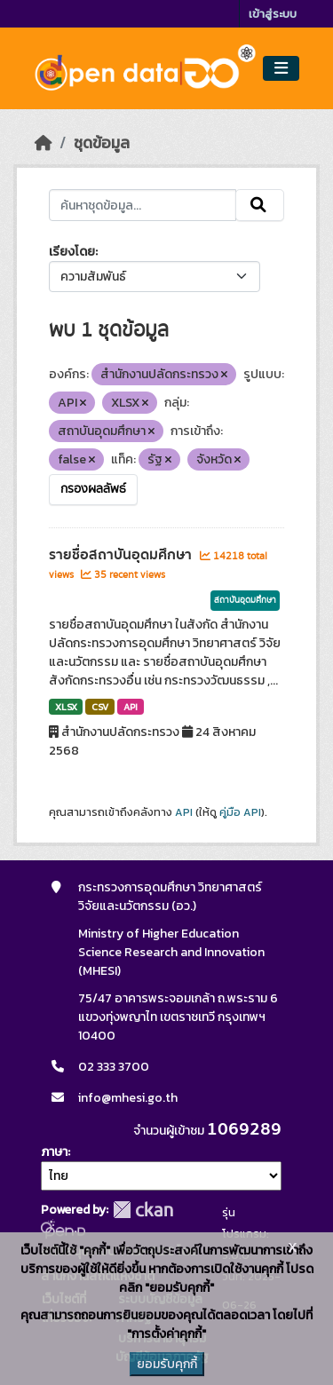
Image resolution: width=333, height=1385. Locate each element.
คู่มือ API (240, 812)
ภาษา (54, 1152)
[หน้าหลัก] (43, 142)
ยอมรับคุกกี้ (167, 1364)
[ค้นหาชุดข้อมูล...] (143, 205)
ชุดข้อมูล (102, 142)
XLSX (66, 707)
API (130, 707)
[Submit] (259, 205)
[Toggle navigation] (281, 69)
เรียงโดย (72, 251)
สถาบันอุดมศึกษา (245, 600)
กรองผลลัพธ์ (93, 489)
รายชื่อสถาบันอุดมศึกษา (122, 554)
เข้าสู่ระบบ (273, 13)
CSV (99, 707)
